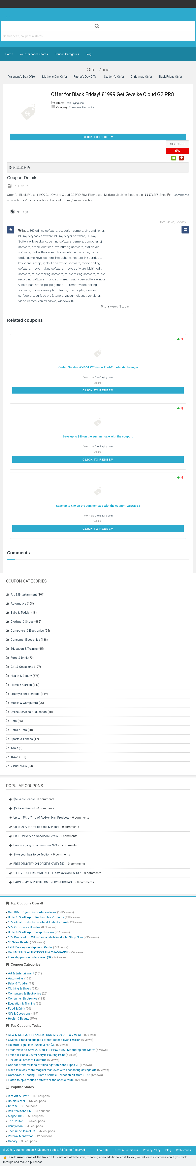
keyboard (24, 263)
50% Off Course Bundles (24, 927)
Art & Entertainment (24, 594)
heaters (77, 258)
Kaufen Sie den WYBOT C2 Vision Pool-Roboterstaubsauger (98, 367)
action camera (73, 230)
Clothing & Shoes (22, 621)
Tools (14, 748)
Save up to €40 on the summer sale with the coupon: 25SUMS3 (98, 505)
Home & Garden (21, 685)
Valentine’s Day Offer (22, 76)
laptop (36, 263)
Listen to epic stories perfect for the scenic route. (41, 1080)
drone (36, 247)
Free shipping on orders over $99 (35, 845)
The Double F (16, 1121)
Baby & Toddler (21, 612)
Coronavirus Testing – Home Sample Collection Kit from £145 (49, 1075)
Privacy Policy (151, 1150)
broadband (39, 241)
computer (91, 241)
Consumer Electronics (82, 107)
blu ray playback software (35, 236)
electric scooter (78, 252)
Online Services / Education (29, 712)
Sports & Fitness (22, 739)
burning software (59, 241)
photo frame (58, 290)
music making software (47, 274)
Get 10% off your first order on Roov (32, 912)
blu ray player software (69, 236)
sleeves (91, 290)
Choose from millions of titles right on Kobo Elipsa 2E (43, 1065)
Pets (14, 721)
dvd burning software (69, 247)
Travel (15, 757)
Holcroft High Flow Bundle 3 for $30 (31, 1045)
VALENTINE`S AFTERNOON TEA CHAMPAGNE (38, 952)
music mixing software (80, 274)
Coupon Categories (67, 54)
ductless (47, 247)
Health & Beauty (21, 676)
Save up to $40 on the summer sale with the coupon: (98, 436)
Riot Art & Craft (18, 1096)
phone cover (40, 290)
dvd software (41, 252)
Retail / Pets (19, 730)
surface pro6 (44, 295)
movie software (75, 268)
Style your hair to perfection (31, 854)
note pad (27, 285)
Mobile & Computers (24, 703)
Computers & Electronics (27, 630)
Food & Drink (19, 658)
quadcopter (77, 290)
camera (78, 241)
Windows (50, 301)
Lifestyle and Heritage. (25, 694)
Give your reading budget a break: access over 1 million (44, 1040)
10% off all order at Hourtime (27, 1060)
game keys (34, 258)
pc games (56, 285)
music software (56, 279)
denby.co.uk (15, 1126)
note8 (39, 285)
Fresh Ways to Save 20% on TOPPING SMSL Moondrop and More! (51, 1050)
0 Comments (180, 195)
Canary (12, 1141)
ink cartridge (92, 258)
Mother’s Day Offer (54, 76)
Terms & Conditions (125, 1150)
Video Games (27, 301)
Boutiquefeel (16, 1101)
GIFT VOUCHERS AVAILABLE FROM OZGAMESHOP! (47, 873)
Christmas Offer (141, 76)
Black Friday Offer (170, 76)
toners (59, 295)
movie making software (47, 268)
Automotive (18, 603)
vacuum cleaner (75, 295)
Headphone (63, 258)
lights (46, 263)
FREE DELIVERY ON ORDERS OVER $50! (39, 864)
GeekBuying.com (74, 103)
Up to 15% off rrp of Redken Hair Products (41, 817)
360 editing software (43, 230)
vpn (40, 301)
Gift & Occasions (22, 667)
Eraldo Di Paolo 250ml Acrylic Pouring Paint (36, 1055)
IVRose (13, 1106)
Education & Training (24, 648)
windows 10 (66, 301)
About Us (102, 1150)
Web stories (183, 1150)
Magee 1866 (16, 1116)
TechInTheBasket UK (21, 1131)
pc (46, 285)
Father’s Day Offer (86, 76)
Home (9, 54)
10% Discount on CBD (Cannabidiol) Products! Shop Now (45, 937)
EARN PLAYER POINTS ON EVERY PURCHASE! (43, 882)
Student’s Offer (114, 76)
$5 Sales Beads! (24, 799)
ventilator (94, 295)
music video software (83, 279)
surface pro (26, 295)
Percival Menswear (20, 1136)
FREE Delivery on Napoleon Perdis (35, 836)
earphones (58, 252)
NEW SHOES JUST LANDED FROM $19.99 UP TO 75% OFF (45, 1035)
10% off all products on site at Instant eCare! (38, 922)
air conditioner (94, 230)
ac (60, 230)
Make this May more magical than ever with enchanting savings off (52, 1070)
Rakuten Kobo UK (19, 1111)
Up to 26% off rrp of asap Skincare (36, 827)
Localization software (65, 263)
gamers (48, 258)
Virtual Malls (19, 766)
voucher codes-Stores (34, 54)
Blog (89, 54)
